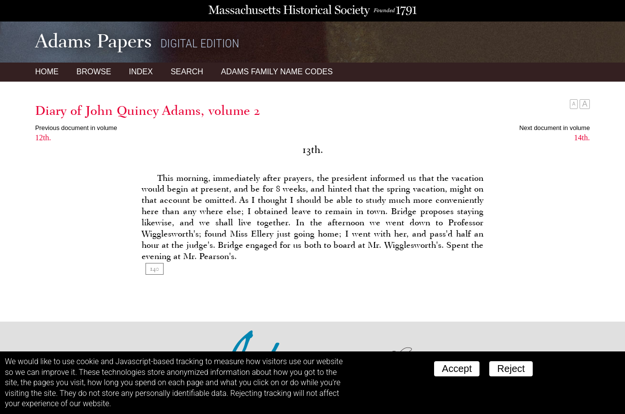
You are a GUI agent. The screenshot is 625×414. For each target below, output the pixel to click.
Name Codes (277, 71)
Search (186, 71)
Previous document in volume (76, 127)
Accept (457, 368)
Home (47, 71)
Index (141, 71)
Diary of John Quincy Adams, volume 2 (147, 110)
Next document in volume (555, 127)
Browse (93, 71)
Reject (511, 368)
